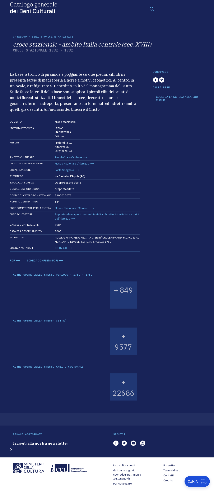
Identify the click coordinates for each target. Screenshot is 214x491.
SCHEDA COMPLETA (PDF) (42, 260)
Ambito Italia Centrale (68, 157)
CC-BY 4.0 (61, 248)
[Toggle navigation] (151, 8)
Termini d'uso (171, 470)
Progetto (169, 465)
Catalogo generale (33, 7)
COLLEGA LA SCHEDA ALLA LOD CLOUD (177, 98)
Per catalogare (122, 483)
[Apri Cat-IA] (197, 481)
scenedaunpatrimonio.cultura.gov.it (127, 477)
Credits (168, 480)
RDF (12, 260)
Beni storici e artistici (52, 36)
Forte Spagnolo (64, 170)
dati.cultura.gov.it (124, 470)
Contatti (168, 475)
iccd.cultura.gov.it (124, 465)
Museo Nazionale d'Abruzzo (72, 163)
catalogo (20, 36)
